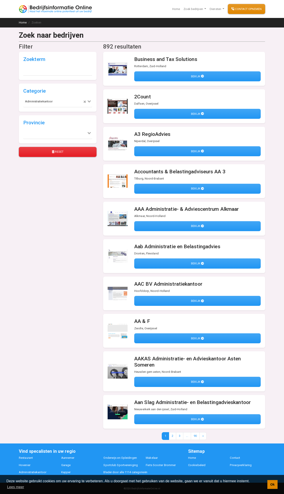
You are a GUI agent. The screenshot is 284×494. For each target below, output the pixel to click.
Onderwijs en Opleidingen (120, 457)
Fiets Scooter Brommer (161, 465)
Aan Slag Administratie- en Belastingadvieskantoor (192, 402)
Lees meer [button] (15, 487)
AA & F (142, 321)
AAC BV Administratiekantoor (168, 284)
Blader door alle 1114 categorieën (125, 472)
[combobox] (57, 101)
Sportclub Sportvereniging (120, 465)
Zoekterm (34, 59)
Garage (66, 465)
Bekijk (197, 76)
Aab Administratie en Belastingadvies (177, 247)
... (187, 435)
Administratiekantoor (32, 472)
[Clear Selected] (85, 101)
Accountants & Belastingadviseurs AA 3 (179, 172)
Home (176, 9)
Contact (235, 457)
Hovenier (24, 465)
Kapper (66, 472)
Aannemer (68, 457)
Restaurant (26, 457)
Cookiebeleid (196, 465)
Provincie (34, 123)
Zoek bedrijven (193, 9)
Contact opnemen (246, 9)
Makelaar (152, 457)
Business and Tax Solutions (165, 59)
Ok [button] (272, 484)
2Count (142, 97)
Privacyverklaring (241, 465)
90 (195, 435)
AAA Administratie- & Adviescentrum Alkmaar (186, 209)
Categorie (34, 91)
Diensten (216, 9)
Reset (57, 151)
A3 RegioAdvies (152, 134)
